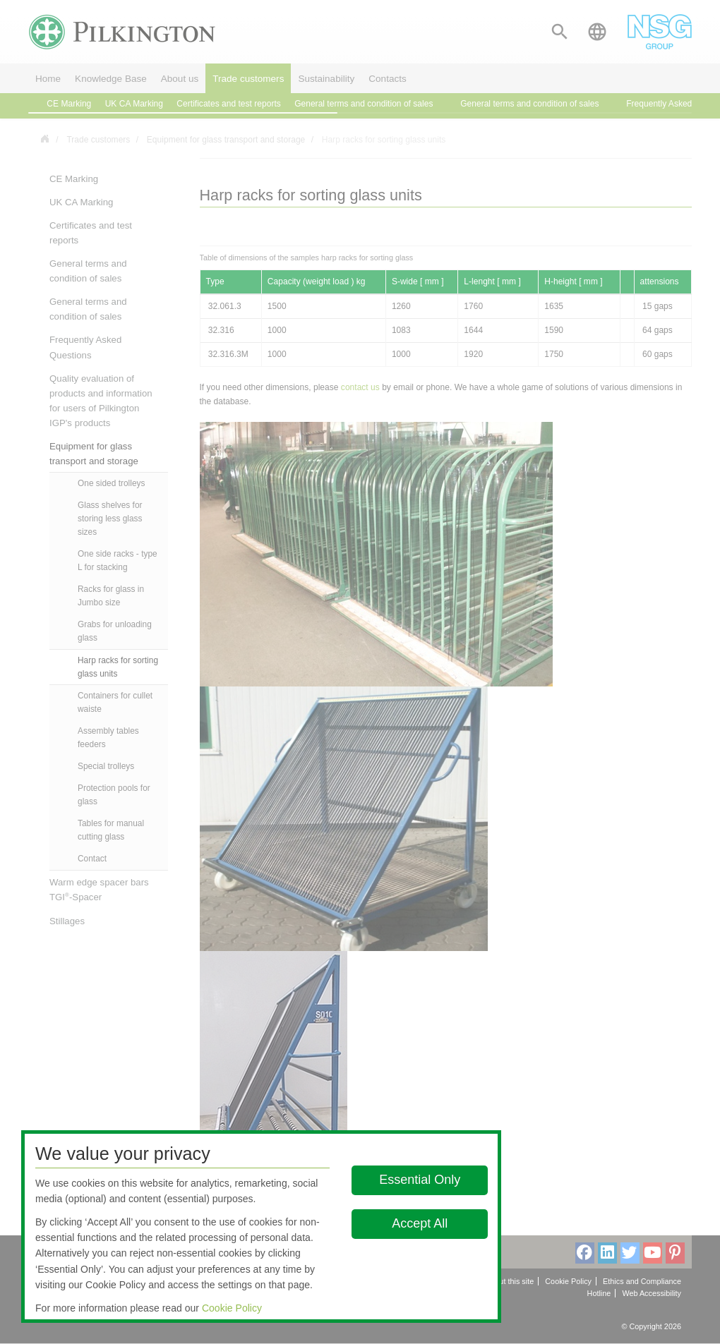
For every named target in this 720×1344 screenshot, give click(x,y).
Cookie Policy (232, 1308)
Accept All (420, 1223)
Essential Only (419, 1180)
